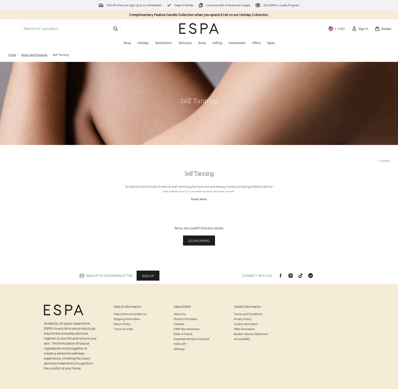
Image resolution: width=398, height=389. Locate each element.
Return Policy (122, 324)
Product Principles (185, 319)
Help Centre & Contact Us (130, 314)
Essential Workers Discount (191, 339)
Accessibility (242, 339)
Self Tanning (199, 173)
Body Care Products (34, 55)
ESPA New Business (186, 329)
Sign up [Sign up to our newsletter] (148, 276)
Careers (179, 324)
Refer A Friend (183, 334)
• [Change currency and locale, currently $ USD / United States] (336, 28)
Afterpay (179, 349)
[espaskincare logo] (199, 28)
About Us (180, 314)
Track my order (123, 329)
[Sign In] (360, 29)
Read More (199, 199)
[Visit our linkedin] (310, 275)
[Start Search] (115, 28)
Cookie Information (246, 324)
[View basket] (383, 28)
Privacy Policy (243, 319)
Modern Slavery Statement (251, 334)
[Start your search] (70, 28)
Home (12, 55)
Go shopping (199, 241)
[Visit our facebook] (281, 275)
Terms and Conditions (248, 314)
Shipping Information (127, 319)
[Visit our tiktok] (301, 275)
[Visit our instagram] (291, 275)
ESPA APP (180, 344)
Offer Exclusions (244, 329)
